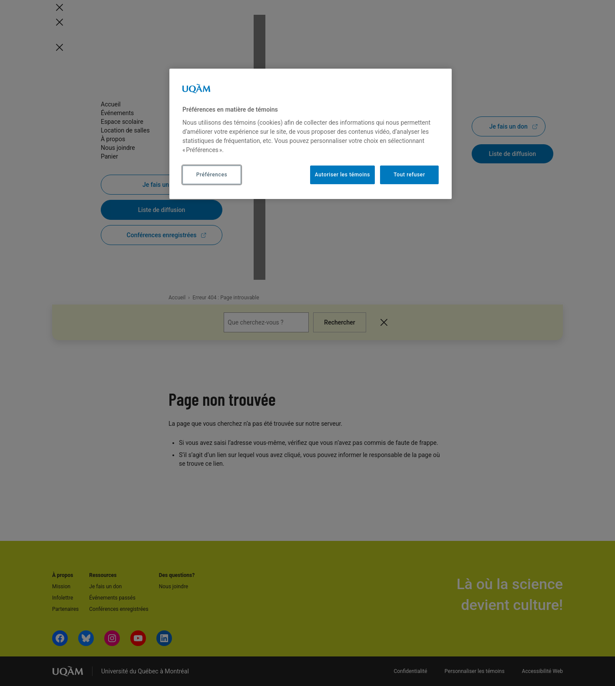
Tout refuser (409, 175)
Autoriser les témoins (342, 175)
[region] (310, 134)
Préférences (211, 175)
